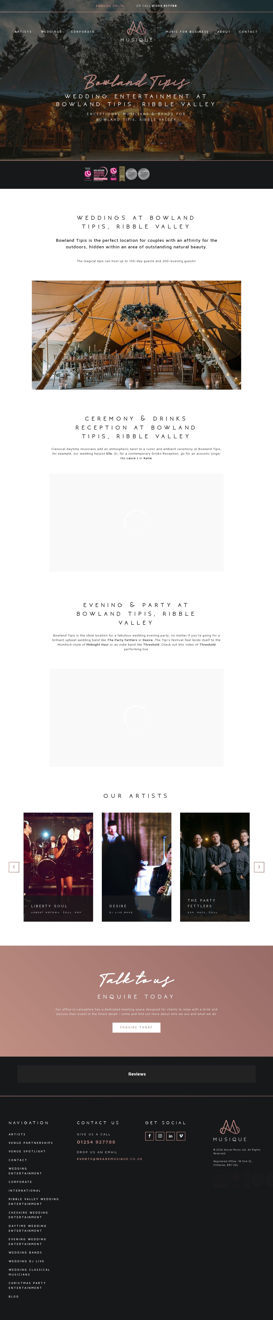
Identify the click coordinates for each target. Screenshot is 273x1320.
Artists (23, 31)
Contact (248, 31)
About (224, 31)
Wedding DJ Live (27, 1222)
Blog (14, 1257)
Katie (148, 458)
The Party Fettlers (122, 640)
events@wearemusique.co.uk (110, 1119)
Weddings (51, 31)
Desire (148, 640)
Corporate (83, 31)
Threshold (151, 644)
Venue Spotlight (27, 1112)
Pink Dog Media (255, 1299)
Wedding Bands (26, 1213)
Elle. (109, 453)
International (25, 1151)
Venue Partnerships (31, 1103)
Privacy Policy (20, 1299)
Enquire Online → (113, 5)
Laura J (132, 458)
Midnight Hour (98, 644)
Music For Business (187, 31)
